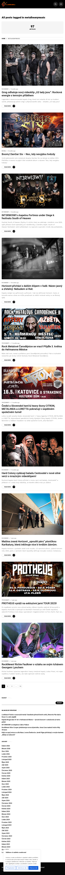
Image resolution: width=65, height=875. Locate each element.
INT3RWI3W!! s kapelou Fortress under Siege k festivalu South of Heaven (28, 217)
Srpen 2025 (5, 768)
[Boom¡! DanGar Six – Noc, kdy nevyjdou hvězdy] (8, 167)
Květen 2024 (6, 809)
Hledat (59, 703)
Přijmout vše (33, 868)
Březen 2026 (6, 749)
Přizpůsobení (11, 868)
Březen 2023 (6, 847)
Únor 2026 (5, 751)
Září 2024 (5, 798)
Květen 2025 (6, 776)
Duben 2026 (6, 746)
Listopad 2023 (6, 825)
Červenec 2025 (7, 771)
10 (20, 686)
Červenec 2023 (7, 836)
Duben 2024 (6, 812)
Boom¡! (4, 151)
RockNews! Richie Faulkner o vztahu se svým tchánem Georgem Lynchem (32, 666)
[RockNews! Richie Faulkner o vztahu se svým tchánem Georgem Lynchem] (8, 678)
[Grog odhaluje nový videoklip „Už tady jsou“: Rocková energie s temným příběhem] (8, 106)
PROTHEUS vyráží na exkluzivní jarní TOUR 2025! (29, 604)
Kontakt (42, 867)
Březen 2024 (6, 814)
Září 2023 (5, 831)
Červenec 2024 (7, 803)
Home (3, 39)
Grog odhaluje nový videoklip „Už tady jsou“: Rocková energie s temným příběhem (32, 94)
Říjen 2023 (5, 828)
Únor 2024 (5, 817)
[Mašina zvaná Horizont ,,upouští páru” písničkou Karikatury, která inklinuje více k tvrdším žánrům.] (8, 555)
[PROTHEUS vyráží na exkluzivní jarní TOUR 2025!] (8, 616)
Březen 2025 (6, 781)
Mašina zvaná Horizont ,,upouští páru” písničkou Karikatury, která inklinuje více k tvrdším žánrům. (29, 543)
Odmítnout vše (22, 868)
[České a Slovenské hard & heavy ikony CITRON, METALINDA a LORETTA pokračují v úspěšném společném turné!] (8, 425)
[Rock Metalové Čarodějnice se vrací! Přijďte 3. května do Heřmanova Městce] (8, 360)
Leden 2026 (6, 754)
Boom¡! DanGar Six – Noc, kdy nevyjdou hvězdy (28, 154)
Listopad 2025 (6, 760)
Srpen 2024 (5, 801)
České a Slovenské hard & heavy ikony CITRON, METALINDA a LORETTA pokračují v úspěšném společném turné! (28, 409)
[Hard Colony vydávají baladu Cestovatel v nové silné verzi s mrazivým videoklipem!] (8, 487)
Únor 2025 (5, 784)
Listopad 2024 (6, 792)
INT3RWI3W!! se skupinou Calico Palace (15, 725)
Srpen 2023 (5, 833)
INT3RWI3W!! (5, 212)
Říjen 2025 (5, 762)
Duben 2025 (6, 779)
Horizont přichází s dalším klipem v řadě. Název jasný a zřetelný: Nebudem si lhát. (32, 287)
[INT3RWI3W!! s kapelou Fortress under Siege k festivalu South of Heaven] (8, 231)
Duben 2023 (6, 844)
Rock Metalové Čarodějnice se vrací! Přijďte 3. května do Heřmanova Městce (32, 348)
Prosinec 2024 (7, 790)
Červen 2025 (6, 773)
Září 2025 (5, 765)
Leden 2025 (6, 787)
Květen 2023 (6, 842)
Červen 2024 (6, 806)
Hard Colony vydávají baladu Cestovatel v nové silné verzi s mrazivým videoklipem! (31, 475)
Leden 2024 (6, 820)
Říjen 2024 (5, 795)
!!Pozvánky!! (5, 343)
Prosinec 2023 (7, 822)
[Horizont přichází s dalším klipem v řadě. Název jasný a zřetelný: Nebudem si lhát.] (8, 302)
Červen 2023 (6, 839)
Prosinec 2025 (7, 757)
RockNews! (5, 89)
